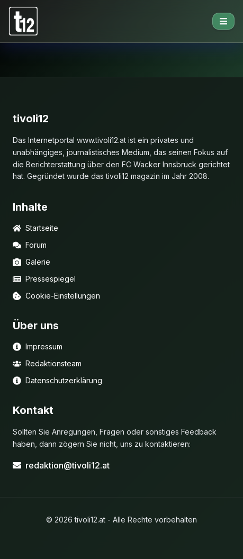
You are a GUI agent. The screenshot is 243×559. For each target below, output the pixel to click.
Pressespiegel (44, 278)
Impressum (37, 346)
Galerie (31, 261)
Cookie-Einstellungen (56, 295)
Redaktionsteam (47, 363)
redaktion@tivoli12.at (61, 465)
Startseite (35, 227)
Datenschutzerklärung (57, 380)
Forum (30, 244)
